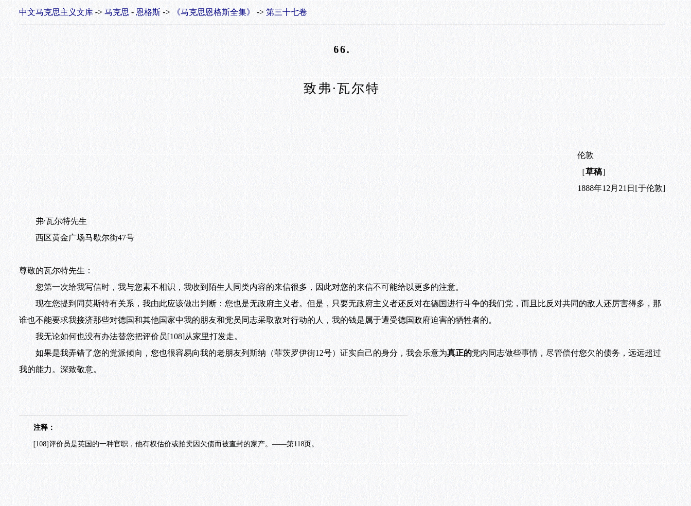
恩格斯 (148, 12)
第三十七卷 (286, 12)
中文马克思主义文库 (56, 12)
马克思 (116, 12)
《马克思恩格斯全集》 (213, 12)
